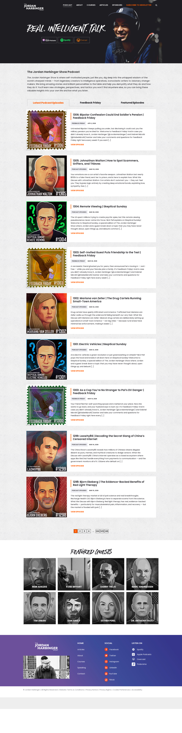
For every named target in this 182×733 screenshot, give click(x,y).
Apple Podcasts (144, 654)
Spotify (140, 649)
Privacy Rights (105, 690)
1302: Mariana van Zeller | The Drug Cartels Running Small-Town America (107, 299)
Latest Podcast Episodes (48, 102)
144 (97, 531)
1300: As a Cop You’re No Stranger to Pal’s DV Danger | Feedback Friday (108, 391)
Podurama (141, 664)
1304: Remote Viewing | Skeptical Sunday (100, 206)
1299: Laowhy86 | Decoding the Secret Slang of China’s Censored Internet (108, 437)
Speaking (81, 667)
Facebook (112, 649)
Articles (80, 649)
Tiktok (110, 679)
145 (102, 531)
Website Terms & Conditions (71, 690)
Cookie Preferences (121, 690)
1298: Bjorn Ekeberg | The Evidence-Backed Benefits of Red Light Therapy (108, 483)
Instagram (112, 661)
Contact (81, 673)
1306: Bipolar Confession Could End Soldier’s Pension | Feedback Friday (108, 116)
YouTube (111, 673)
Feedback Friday (90, 102)
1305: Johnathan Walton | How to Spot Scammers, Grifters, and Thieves (106, 162)
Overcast (141, 659)
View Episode (77, 144)
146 (106, 531)
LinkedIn (111, 667)
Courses (81, 661)
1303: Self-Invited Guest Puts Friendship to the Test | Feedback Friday (107, 254)
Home (80, 643)
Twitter (110, 655)
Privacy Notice (92, 690)
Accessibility (137, 690)
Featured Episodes (132, 102)
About (80, 655)
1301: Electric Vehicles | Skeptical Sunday (99, 344)
